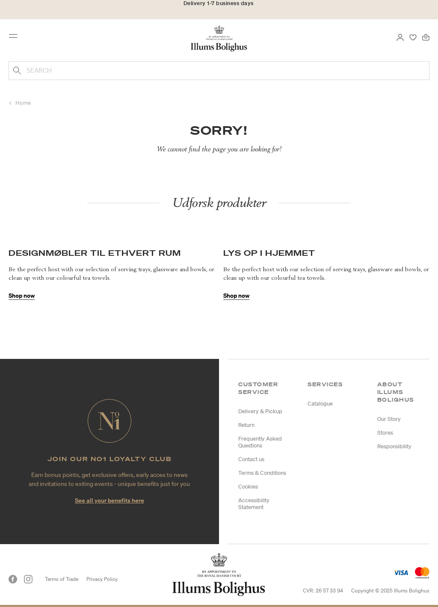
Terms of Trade (61, 579)
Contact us (251, 459)
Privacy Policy (102, 579)
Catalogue (320, 403)
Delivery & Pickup (260, 411)
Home (23, 103)
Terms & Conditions (262, 473)
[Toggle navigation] (16, 38)
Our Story (389, 419)
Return (246, 425)
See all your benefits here (109, 500)
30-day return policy (218, 12)
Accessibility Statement (253, 504)
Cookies (248, 486)
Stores (385, 432)
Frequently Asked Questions (260, 442)
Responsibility (394, 446)
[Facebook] (13, 579)
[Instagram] (28, 579)
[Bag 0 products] (425, 37)
